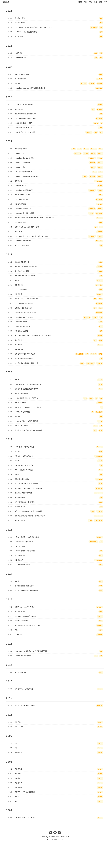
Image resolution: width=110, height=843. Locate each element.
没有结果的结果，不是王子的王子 (26, 818)
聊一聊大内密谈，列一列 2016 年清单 (27, 625)
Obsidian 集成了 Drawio (24, 317)
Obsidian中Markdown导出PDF (25, 118)
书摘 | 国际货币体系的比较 (24, 470)
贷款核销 (17, 83)
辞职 (16, 630)
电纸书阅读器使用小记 (22, 262)
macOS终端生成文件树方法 (23, 128)
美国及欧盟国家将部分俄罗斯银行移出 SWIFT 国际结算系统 (34, 218)
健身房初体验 (19, 285)
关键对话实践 (19, 109)
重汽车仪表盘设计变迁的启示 (24, 358)
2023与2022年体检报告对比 (24, 105)
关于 (106, 2)
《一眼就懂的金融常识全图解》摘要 (26, 363)
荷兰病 (17, 280)
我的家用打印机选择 (21, 393)
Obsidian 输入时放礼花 (23, 209)
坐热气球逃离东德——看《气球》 (25, 502)
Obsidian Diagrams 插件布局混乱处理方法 (30, 88)
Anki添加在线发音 (21, 322)
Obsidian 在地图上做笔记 (24, 190)
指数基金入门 (19, 560)
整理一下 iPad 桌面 (22, 245)
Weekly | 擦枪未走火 (22, 163)
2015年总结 (18, 635)
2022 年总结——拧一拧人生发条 (25, 132)
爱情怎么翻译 (19, 36)
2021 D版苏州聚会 (21, 290)
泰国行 (17, 461)
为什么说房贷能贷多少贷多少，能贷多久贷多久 (30, 516)
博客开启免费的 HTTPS (22, 195)
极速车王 (17, 416)
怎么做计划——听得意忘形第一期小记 (26, 590)
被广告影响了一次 (20, 555)
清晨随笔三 (18, 778)
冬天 (16, 801)
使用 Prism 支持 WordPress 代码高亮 (28, 488)
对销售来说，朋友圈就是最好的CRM (26, 389)
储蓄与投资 (18, 181)
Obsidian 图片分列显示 (23, 241)
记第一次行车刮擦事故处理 (23, 172)
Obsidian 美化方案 (21, 199)
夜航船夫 (5, 2)
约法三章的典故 (20, 497)
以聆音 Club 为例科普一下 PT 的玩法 (28, 407)
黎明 (16, 748)
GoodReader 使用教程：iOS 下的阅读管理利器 (31, 651)
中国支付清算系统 (20, 204)
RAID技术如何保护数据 (22, 412)
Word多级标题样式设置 (22, 326)
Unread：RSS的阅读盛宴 (23, 656)
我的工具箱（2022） (21, 149)
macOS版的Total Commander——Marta (28, 384)
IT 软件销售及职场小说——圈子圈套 (26, 398)
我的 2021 (18, 232)
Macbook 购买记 (20, 186)
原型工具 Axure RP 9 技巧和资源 (26, 484)
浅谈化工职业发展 (20, 672)
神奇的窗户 (18, 722)
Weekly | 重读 (20, 167)
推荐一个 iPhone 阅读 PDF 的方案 (27, 227)
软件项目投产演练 (20, 79)
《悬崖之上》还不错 (21, 331)
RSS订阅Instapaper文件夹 (24, 542)
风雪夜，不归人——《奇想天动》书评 (26, 299)
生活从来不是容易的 (21, 621)
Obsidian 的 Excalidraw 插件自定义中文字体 (31, 236)
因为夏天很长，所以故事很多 (24, 689)
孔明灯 (17, 797)
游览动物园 (18, 345)
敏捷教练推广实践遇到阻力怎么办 (26, 114)
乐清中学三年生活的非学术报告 (25, 705)
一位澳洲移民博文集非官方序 (24, 565)
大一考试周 (18, 752)
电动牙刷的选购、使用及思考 (24, 586)
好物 (90, 2)
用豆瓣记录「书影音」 (22, 426)
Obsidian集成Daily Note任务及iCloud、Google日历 (34, 27)
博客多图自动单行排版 (22, 74)
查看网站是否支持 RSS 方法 (24, 465)
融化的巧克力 (19, 727)
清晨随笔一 (18, 787)
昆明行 (17, 380)
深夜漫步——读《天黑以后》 (23, 308)
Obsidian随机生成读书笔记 (24, 303)
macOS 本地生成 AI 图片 (23, 123)
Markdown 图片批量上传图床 (24, 213)
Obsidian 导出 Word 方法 (24, 158)
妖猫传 (17, 581)
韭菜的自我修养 (20, 520)
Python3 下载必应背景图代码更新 (26, 421)
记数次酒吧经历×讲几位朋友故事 (25, 616)
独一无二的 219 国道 (22, 271)
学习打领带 (18, 294)
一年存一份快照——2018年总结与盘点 (27, 537)
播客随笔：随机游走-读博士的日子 (26, 267)
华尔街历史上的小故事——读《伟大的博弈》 (29, 511)
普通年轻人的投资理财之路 (23, 493)
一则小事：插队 (20, 546)
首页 (80, 2)
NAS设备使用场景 (20, 58)
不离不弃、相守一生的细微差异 (25, 792)
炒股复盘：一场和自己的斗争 (24, 456)
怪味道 (17, 474)
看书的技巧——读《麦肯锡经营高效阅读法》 (29, 430)
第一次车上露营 (20, 23)
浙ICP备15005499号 (55, 839)
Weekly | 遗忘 (20, 153)
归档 (85, 2)
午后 (16, 743)
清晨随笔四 (18, 774)
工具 (95, 2)
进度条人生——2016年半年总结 (24, 607)
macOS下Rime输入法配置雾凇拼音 (26, 32)
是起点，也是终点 (20, 403)
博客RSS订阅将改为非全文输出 (25, 276)
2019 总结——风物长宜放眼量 (24, 447)
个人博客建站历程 (20, 222)
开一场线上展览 (20, 18)
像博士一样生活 (20, 612)
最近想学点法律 (20, 507)
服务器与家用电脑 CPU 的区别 (25, 354)
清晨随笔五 (18, 769)
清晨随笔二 (18, 783)
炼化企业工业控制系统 (22, 479)
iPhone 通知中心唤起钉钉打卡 (25, 551)
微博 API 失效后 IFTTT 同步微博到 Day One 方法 (32, 336)
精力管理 (17, 451)
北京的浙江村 (19, 340)
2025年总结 (18, 53)
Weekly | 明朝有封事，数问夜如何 (27, 176)
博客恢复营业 (19, 349)
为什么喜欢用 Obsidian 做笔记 (26, 313)
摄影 (100, 2)
